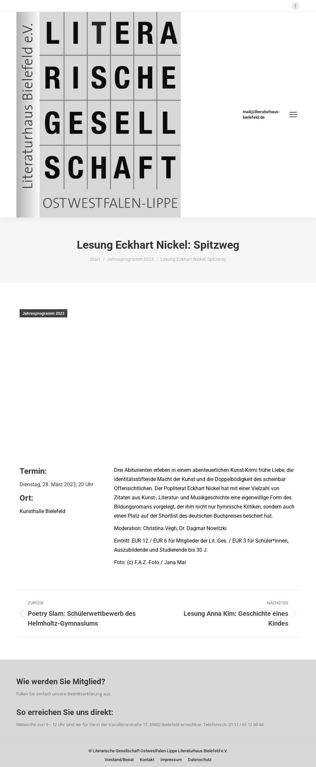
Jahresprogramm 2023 (43, 313)
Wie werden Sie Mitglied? (60, 681)
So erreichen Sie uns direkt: (64, 712)
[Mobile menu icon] (293, 114)
